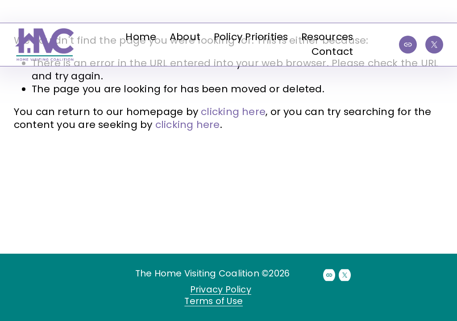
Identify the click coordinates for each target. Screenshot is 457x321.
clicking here (233, 112)
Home (140, 37)
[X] (434, 45)
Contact (332, 51)
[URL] (408, 45)
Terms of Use (213, 301)
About (185, 37)
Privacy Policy (220, 290)
